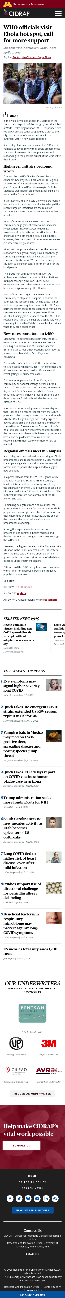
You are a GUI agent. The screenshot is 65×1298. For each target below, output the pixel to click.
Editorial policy (32, 1182)
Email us (32, 1254)
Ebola (16, 57)
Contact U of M (52, 1286)
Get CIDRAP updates (32, 1294)
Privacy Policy (34, 1290)
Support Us (21, 1145)
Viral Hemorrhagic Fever (36, 57)
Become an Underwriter (32, 1093)
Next (37, 618)
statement (25, 587)
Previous (33, 618)
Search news (32, 1188)
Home (32, 1176)
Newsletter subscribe (32, 1210)
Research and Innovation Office (22, 1286)
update (21, 593)
